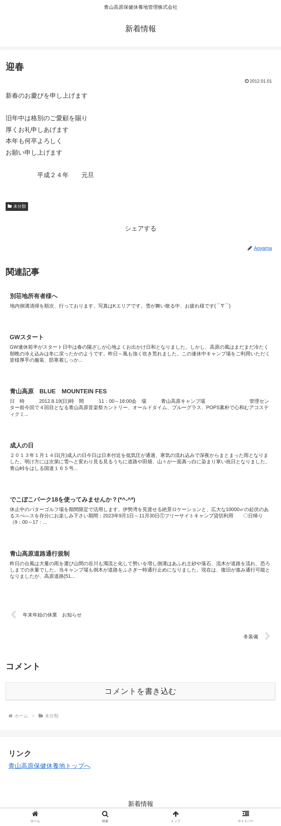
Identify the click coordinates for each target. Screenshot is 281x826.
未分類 (17, 206)
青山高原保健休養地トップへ (49, 767)
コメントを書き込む (140, 693)
